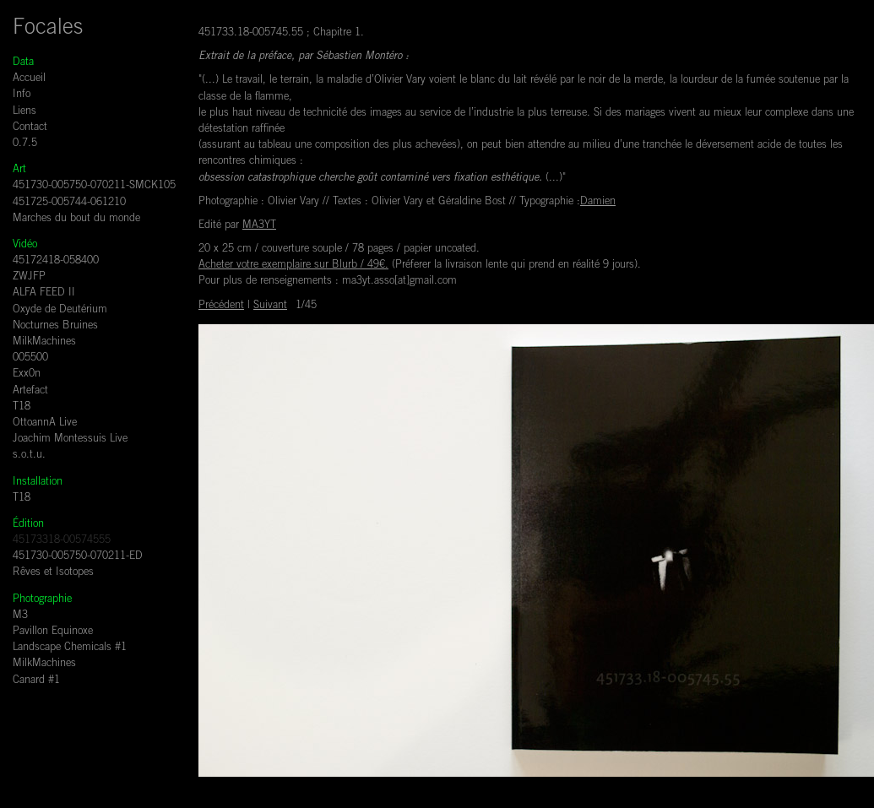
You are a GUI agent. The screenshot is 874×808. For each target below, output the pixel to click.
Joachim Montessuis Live (70, 439)
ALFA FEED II (44, 293)
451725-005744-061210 (69, 203)
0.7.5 (25, 143)
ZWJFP (29, 277)
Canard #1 (36, 680)
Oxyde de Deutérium (60, 310)
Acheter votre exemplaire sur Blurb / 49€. (293, 265)
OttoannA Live (45, 423)
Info (21, 94)
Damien (598, 202)
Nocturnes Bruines (55, 326)
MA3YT (259, 225)
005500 (30, 358)
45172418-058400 (56, 261)
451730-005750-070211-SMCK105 (94, 186)
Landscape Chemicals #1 (70, 648)
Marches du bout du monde (76, 219)
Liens (24, 111)
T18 (21, 407)
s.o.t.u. (29, 455)
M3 (20, 615)
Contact (30, 127)
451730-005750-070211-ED (78, 556)
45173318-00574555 (62, 540)
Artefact (30, 391)
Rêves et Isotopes (53, 572)
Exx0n (27, 374)
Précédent (221, 306)
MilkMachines (44, 342)
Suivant (270, 306)
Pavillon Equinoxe (53, 631)
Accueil (29, 78)
